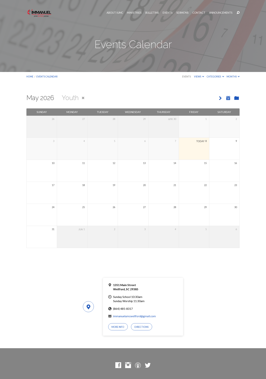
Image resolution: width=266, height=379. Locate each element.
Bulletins (152, 12)
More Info (118, 326)
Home (29, 76)
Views (199, 76)
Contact (198, 12)
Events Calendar (47, 76)
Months (233, 76)
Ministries (134, 12)
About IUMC (115, 12)
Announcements (220, 12)
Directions (141, 326)
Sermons (182, 12)
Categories (215, 76)
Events (168, 12)
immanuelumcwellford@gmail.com (134, 316)
